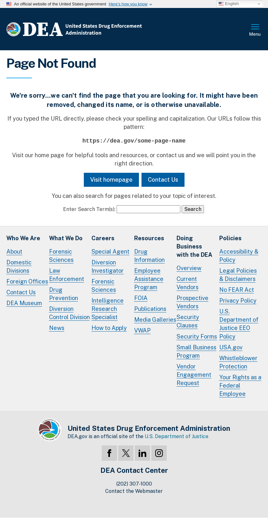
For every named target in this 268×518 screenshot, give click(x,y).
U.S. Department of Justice (176, 436)
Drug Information (149, 255)
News (56, 328)
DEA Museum (24, 303)
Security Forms (197, 336)
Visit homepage (111, 179)
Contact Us (163, 179)
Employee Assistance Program (148, 278)
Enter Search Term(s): (89, 209)
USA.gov (231, 347)
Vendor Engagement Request (194, 374)
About (14, 251)
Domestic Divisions (19, 266)
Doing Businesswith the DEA (194, 246)
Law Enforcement (66, 274)
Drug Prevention (63, 293)
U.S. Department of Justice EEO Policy (238, 324)
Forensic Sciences (61, 255)
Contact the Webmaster (134, 491)
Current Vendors (188, 283)
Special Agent (110, 251)
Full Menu (255, 30)
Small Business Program (196, 351)
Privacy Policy (238, 300)
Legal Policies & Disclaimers (238, 274)
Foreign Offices (27, 281)
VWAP (142, 330)
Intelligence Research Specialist (107, 308)
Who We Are (23, 238)
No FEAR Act (236, 289)
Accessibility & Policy (238, 255)
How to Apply (109, 328)
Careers (102, 238)
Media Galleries (155, 319)
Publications (150, 308)
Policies (230, 238)
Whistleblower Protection (238, 362)
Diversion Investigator (107, 266)
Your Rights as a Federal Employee (240, 385)
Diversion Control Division (69, 312)
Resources (149, 238)
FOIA (141, 298)
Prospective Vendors (192, 302)
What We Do (66, 238)
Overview (189, 268)
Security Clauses (188, 321)
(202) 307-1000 (134, 484)
